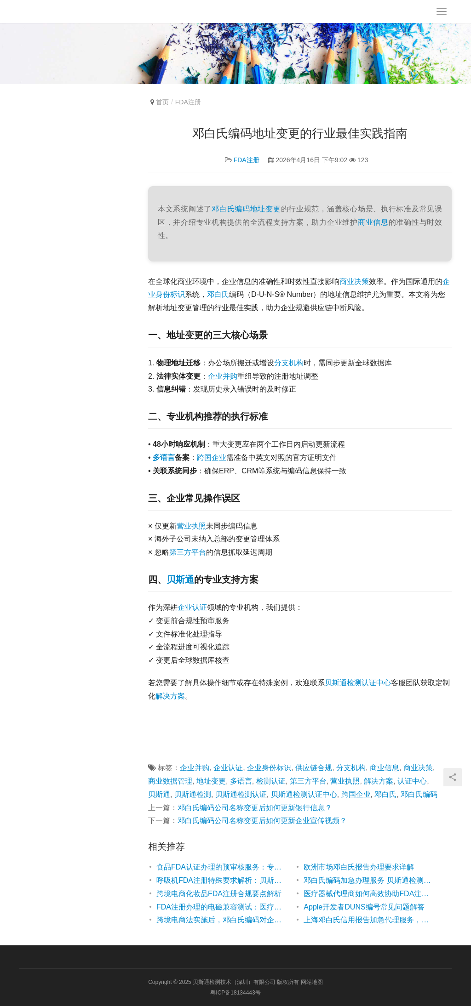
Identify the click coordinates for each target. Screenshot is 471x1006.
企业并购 (222, 376)
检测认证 (271, 781)
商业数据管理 (170, 781)
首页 (162, 102)
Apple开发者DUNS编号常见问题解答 (364, 907)
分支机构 (289, 363)
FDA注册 (246, 160)
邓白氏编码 (231, 209)
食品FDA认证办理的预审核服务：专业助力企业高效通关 (220, 867)
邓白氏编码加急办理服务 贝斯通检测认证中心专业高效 (368, 880)
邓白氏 (218, 294)
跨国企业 (211, 457)
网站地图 (312, 982)
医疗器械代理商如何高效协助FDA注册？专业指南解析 (368, 894)
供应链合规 (313, 768)
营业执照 (191, 526)
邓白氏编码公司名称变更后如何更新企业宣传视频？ (262, 820)
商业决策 (354, 281)
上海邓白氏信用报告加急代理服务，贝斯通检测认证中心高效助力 (368, 920)
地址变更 (265, 209)
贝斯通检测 (192, 794)
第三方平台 (187, 552)
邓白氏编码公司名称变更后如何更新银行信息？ (255, 808)
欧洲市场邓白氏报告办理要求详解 (359, 867)
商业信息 (373, 222)
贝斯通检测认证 (241, 794)
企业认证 (192, 607)
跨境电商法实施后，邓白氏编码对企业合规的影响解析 (220, 920)
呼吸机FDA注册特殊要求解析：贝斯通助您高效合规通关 (220, 880)
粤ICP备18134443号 (235, 992)
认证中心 (412, 781)
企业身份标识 (269, 768)
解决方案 (170, 696)
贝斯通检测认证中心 (358, 683)
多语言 (164, 457)
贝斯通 (180, 579)
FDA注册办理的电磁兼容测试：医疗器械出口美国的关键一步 (220, 907)
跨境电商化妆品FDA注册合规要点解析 (218, 894)
